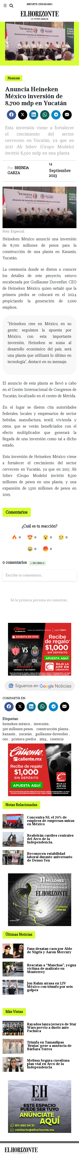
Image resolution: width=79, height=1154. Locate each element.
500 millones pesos (18, 729)
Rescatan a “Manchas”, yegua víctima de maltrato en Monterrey (51, 968)
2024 (43, 739)
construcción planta (52, 729)
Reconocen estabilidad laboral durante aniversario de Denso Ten (49, 857)
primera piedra (24, 739)
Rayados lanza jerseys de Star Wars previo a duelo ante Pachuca (51, 1027)
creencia (57, 739)
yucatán (25, 734)
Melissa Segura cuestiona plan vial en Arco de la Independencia (48, 1063)
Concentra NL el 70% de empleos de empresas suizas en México (50, 820)
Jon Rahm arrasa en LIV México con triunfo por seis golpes (50, 986)
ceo (5, 739)
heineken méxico (16, 724)
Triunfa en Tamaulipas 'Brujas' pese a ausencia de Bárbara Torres (49, 1045)
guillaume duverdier (51, 734)
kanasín (9, 734)
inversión (41, 724)
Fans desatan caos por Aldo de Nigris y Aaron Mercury (49, 950)
